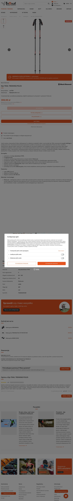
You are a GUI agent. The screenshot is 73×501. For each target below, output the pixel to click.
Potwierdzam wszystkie (51, 263)
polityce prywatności (21, 242)
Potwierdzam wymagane (21, 263)
